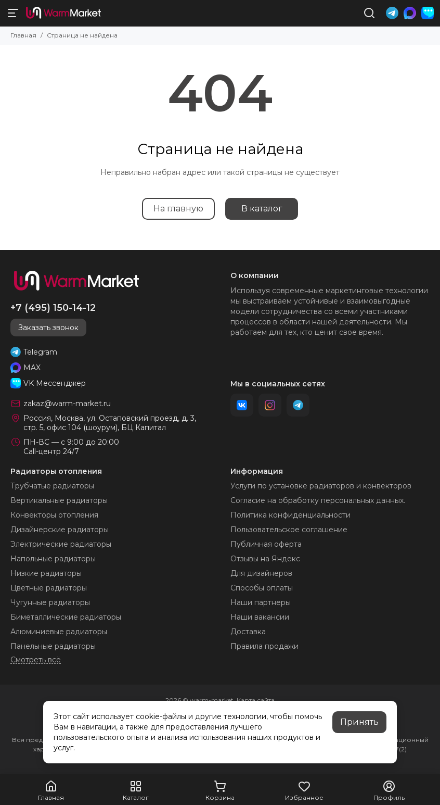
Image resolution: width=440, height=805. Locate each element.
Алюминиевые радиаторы (58, 631)
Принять (359, 722)
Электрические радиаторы (60, 544)
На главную (178, 208)
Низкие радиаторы (46, 573)
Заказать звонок (48, 327)
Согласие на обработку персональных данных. (317, 500)
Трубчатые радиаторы (52, 485)
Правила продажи (264, 646)
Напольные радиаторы (53, 558)
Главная (23, 35)
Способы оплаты (261, 588)
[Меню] (13, 13)
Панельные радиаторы (53, 646)
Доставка (248, 631)
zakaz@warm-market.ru (67, 403)
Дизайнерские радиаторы (59, 529)
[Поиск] (369, 13)
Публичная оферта (266, 544)
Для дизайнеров (261, 573)
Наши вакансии (259, 617)
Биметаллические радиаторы (65, 617)
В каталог (261, 208)
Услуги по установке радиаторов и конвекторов (320, 485)
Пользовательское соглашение (288, 529)
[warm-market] (63, 13)
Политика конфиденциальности (290, 515)
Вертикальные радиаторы (59, 500)
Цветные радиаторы (48, 588)
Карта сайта (256, 700)
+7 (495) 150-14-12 (53, 307)
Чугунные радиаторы (50, 602)
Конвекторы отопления (54, 515)
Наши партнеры (260, 602)
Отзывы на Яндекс (265, 558)
